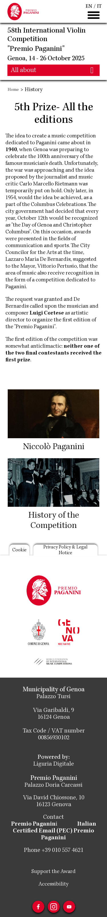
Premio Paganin (33, 824)
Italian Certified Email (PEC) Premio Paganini (54, 831)
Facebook (38, 907)
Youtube (69, 907)
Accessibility (53, 884)
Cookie (19, 550)
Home (13, 90)
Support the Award (53, 872)
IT (99, 6)
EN (89, 6)
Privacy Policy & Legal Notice (65, 550)
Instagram (54, 907)
